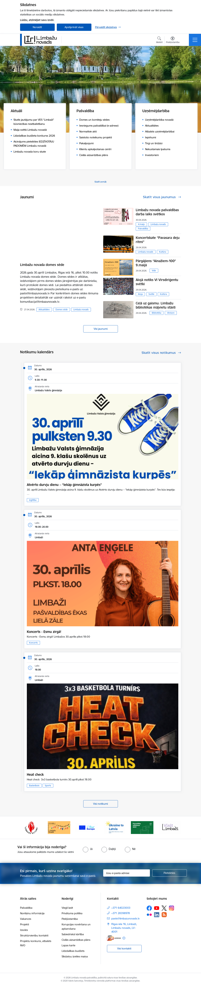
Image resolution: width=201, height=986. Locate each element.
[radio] (87, 849)
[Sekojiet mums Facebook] (149, 908)
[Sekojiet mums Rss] (164, 914)
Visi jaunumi (101, 328)
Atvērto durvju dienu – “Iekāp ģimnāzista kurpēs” (64, 485)
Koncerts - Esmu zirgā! (44, 632)
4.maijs (141, 224)
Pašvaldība (143, 228)
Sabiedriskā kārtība (73, 934)
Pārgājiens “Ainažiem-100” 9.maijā (156, 263)
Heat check (35, 774)
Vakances (25, 918)
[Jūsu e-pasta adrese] (126, 873)
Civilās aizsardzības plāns (76, 939)
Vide (154, 270)
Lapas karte (68, 945)
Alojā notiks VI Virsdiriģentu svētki (157, 282)
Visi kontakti (124, 948)
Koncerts (33, 642)
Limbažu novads (81, 309)
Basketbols (34, 785)
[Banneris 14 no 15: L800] (86, 827)
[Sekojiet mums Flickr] (149, 914)
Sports (48, 785)
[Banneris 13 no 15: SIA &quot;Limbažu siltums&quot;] (59, 827)
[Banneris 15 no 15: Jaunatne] (114, 827)
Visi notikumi (100, 803)
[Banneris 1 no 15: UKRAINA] (142, 827)
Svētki (151, 294)
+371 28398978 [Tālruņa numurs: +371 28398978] (120, 913)
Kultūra (162, 251)
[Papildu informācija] (124, 938)
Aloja (140, 294)
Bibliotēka (156, 313)
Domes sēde (62, 309)
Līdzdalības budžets (73, 951)
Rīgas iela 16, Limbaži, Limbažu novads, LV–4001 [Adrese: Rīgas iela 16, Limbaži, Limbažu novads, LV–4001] (124, 927)
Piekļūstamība (70, 918)
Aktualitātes (44, 309)
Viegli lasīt (67, 907)
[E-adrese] (114, 938)
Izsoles (24, 930)
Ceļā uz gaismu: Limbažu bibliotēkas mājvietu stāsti (156, 305)
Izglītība (32, 500)
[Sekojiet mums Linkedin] (156, 914)
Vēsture (171, 313)
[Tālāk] (175, 827)
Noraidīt (37, 27)
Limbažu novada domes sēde (42, 265)
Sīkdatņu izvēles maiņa (75, 956)
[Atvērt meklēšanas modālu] (159, 40)
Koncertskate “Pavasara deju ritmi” (158, 240)
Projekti (24, 924)
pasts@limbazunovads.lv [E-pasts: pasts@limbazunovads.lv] (125, 918)
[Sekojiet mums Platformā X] (164, 908)
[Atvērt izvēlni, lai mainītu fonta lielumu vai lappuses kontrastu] (172, 40)
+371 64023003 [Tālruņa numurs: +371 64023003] (120, 907)
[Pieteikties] (169, 873)
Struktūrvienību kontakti (34, 935)
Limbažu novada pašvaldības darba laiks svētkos (157, 212)
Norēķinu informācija (32, 913)
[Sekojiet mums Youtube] (156, 908)
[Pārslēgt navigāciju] (195, 40)
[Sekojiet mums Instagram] (171, 908)
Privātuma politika (72, 913)
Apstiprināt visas (74, 27)
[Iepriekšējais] (25, 827)
